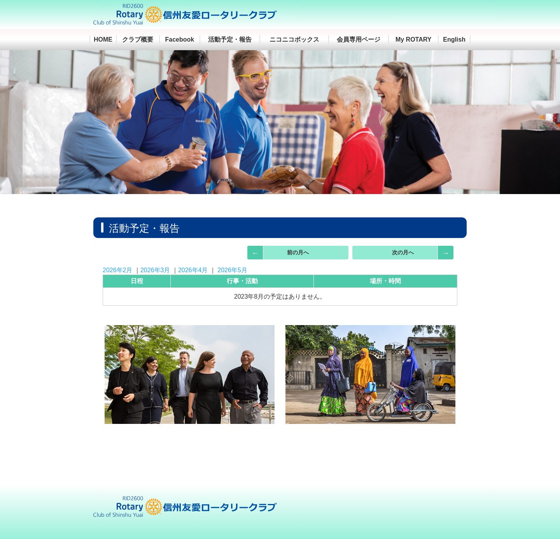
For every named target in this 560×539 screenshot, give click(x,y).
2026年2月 (118, 270)
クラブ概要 (137, 39)
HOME (103, 39)
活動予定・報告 (230, 39)
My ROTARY (413, 39)
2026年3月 (155, 270)
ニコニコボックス (294, 39)
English (454, 39)
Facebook (179, 39)
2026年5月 (232, 270)
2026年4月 (193, 270)
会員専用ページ (358, 39)
